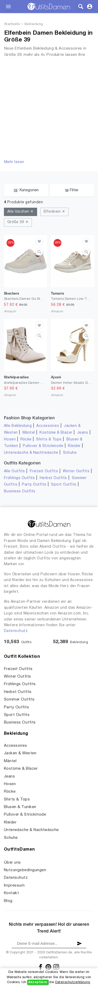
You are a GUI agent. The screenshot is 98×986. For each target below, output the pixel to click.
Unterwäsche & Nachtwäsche (31, 453)
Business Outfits (20, 491)
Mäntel (28, 432)
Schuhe (70, 453)
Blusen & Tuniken (20, 807)
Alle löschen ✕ (20, 211)
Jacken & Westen (20, 753)
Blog (8, 901)
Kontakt (11, 893)
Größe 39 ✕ (17, 222)
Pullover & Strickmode (43, 446)
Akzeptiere (37, 982)
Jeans (82, 432)
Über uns (12, 862)
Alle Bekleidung (18, 426)
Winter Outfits (76, 471)
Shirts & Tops (48, 439)
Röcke (25, 439)
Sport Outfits (63, 484)
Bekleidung (34, 24)
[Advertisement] (49, 108)
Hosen (10, 439)
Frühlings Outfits (19, 478)
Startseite (12, 24)
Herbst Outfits (53, 478)
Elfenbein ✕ (54, 211)
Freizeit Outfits (44, 471)
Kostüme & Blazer (55, 432)
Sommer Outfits (19, 699)
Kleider (74, 446)
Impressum (14, 885)
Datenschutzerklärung (72, 982)
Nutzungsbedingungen (25, 870)
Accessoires (47, 426)
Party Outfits (34, 484)
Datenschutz (16, 631)
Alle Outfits (14, 471)
